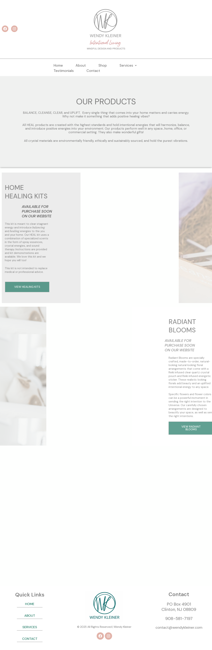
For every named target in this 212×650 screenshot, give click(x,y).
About (81, 65)
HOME (29, 604)
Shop (102, 65)
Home (58, 65)
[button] (128, 65)
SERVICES (29, 627)
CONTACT (29, 639)
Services (128, 65)
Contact (93, 70)
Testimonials (64, 70)
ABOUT (29, 615)
